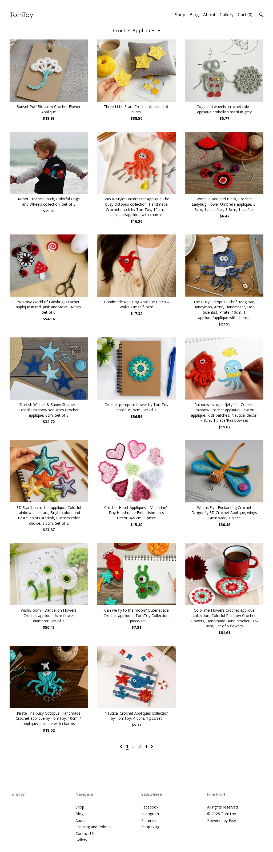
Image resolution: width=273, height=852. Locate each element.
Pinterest (149, 820)
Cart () (245, 15)
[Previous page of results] (121, 746)
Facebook (149, 807)
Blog (194, 15)
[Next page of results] (152, 746)
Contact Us (85, 833)
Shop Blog (150, 826)
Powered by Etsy (221, 820)
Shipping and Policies (93, 826)
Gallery (227, 15)
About (209, 15)
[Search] (261, 15)
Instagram (150, 813)
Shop (180, 15)
